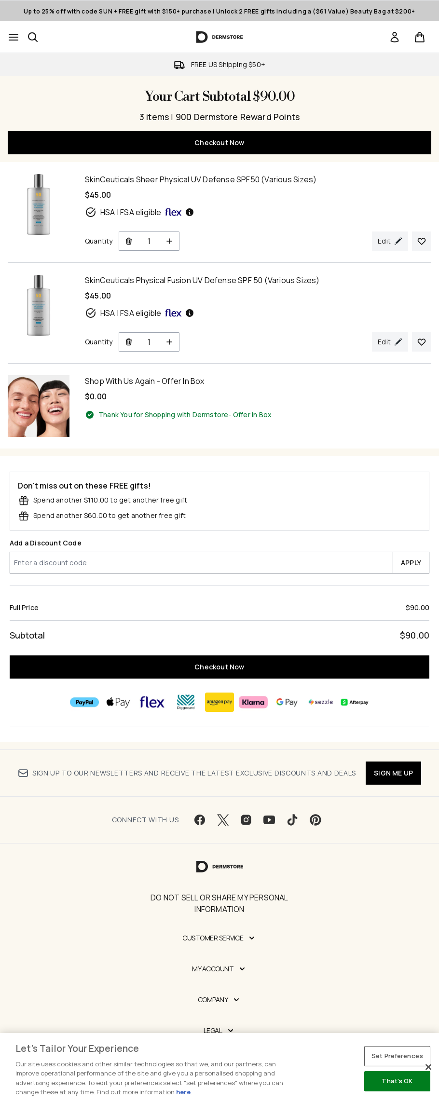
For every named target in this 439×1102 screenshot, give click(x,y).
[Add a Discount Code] (201, 562)
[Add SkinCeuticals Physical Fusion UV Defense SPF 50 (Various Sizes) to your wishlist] (421, 342)
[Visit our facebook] (199, 819)
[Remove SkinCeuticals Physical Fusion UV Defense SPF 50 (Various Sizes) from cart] (128, 342)
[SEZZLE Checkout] (321, 702)
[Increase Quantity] (169, 241)
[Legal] (220, 1030)
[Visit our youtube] (269, 819)
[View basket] (419, 37)
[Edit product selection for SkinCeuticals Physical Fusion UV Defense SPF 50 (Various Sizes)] (390, 342)
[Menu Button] (13, 37)
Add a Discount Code (46, 542)
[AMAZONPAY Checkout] (219, 702)
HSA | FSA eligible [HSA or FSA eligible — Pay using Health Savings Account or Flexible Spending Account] (139, 212)
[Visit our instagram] (246, 819)
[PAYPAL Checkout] (84, 702)
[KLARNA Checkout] (253, 702)
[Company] (220, 999)
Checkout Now (219, 142)
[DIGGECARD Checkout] (186, 702)
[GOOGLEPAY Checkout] (287, 702)
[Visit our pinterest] (315, 819)
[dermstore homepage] (219, 37)
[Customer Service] (219, 938)
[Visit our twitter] (222, 819)
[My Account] (219, 969)
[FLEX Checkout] (152, 702)
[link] (394, 37)
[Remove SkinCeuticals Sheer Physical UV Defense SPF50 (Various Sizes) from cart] (128, 241)
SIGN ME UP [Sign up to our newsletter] (393, 772)
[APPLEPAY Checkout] (118, 702)
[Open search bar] (33, 37)
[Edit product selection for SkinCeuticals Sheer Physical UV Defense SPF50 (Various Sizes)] (390, 241)
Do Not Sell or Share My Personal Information (219, 903)
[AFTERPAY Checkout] (355, 702)
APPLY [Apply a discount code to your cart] (411, 562)
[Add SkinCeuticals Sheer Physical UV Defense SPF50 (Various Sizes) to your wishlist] (421, 241)
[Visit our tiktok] (292, 819)
